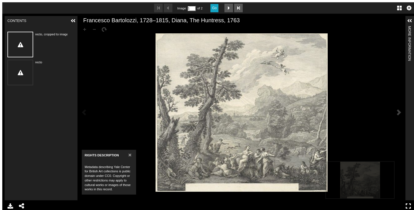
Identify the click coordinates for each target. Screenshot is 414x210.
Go (214, 8)
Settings (409, 8)
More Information (409, 28)
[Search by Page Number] (191, 8)
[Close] (130, 155)
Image (181, 8)
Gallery (399, 8)
